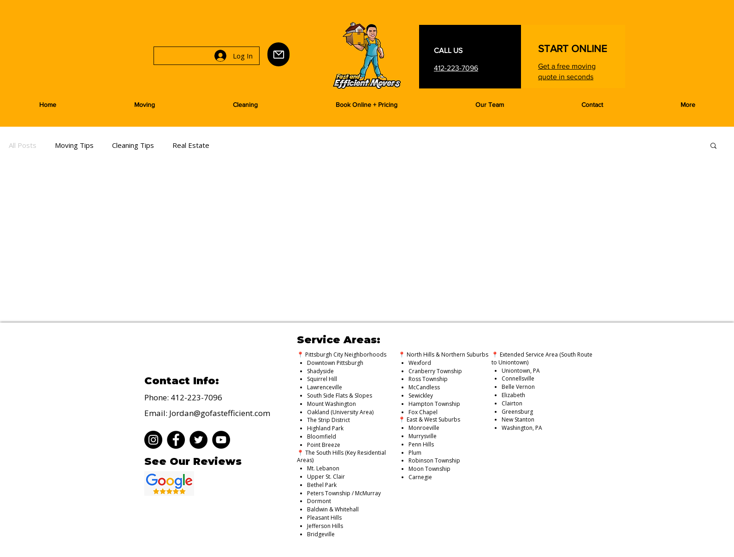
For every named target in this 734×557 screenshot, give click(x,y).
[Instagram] (153, 440)
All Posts (22, 145)
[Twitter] (198, 440)
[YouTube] (221, 440)
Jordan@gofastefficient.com (219, 413)
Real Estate (190, 145)
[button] (144, 104)
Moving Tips (74, 145)
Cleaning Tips (133, 145)
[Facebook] (176, 440)
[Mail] (278, 54)
